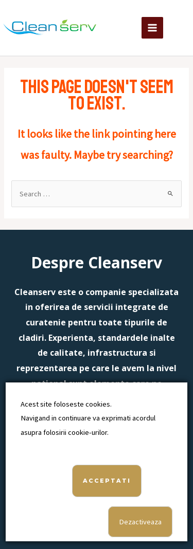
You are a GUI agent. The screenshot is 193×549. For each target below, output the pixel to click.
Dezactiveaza (140, 521)
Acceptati (107, 480)
